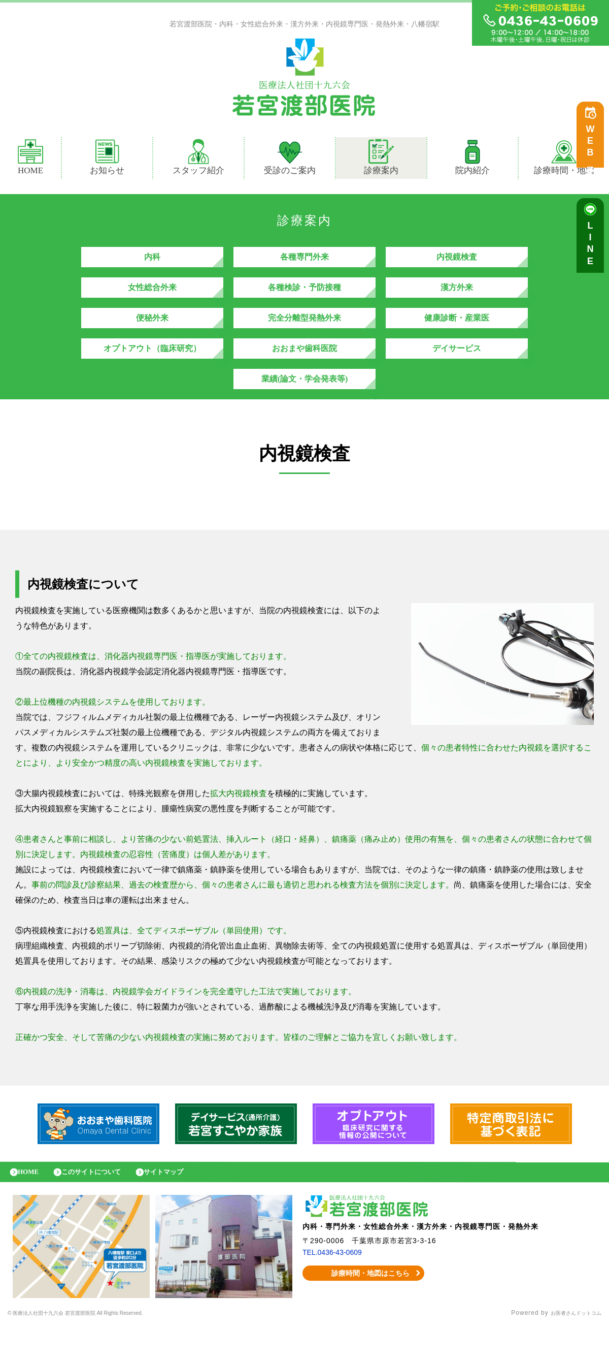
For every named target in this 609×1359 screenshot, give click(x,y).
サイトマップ (185, 1202)
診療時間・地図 (564, 159)
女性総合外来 (152, 297)
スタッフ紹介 (198, 159)
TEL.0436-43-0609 (336, 1285)
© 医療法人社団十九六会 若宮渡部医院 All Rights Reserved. (99, 1346)
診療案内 (385, 159)
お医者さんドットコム (568, 1346)
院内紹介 (472, 159)
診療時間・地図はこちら (363, 1306)
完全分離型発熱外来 (304, 333)
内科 (152, 262)
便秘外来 (152, 333)
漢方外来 (457, 297)
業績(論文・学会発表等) (304, 404)
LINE (593, 249)
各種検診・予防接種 (304, 297)
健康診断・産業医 (456, 333)
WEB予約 (593, 148)
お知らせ (107, 159)
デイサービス (456, 368)
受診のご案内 (290, 159)
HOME (30, 159)
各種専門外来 (304, 262)
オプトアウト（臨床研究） (152, 368)
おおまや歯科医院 (304, 368)
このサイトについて (103, 1202)
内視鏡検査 (456, 262)
